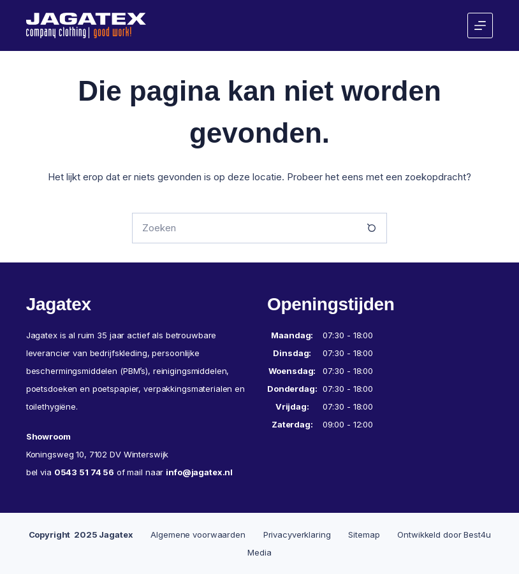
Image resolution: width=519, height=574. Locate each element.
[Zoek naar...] (244, 228)
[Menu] (480, 25)
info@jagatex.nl (199, 472)
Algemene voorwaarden (197, 534)
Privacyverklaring (297, 534)
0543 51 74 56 (84, 472)
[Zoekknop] (371, 228)
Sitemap (363, 534)
